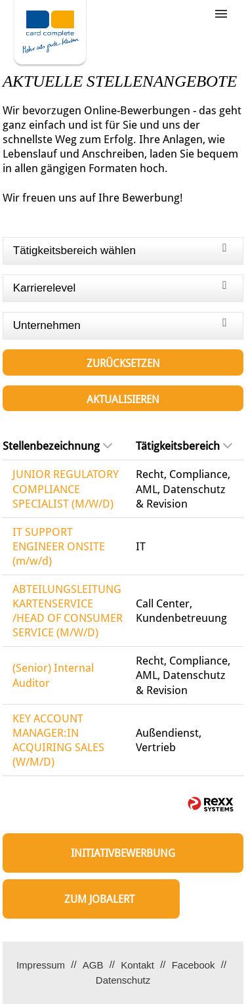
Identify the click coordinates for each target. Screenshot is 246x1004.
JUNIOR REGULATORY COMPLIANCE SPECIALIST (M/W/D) (65, 489)
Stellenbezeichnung (57, 445)
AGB (93, 965)
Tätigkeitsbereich (184, 445)
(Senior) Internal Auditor (53, 675)
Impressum (40, 965)
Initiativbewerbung (123, 853)
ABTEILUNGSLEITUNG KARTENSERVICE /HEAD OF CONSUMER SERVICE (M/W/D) (67, 610)
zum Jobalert (99, 899)
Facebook (193, 965)
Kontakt (137, 965)
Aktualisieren (123, 399)
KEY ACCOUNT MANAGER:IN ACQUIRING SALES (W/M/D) (58, 740)
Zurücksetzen (123, 363)
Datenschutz (123, 980)
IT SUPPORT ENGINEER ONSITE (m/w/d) (58, 546)
